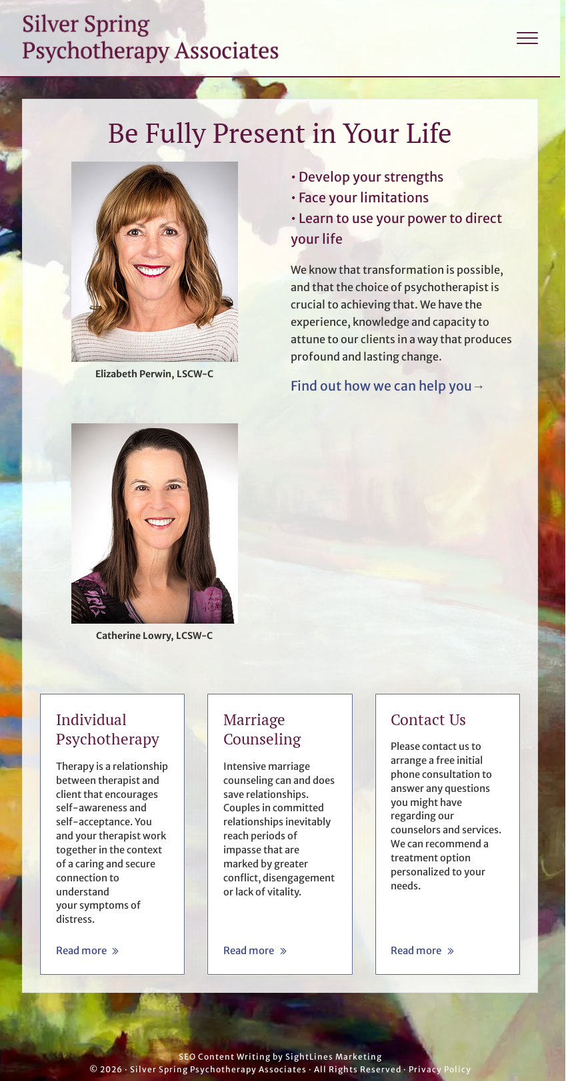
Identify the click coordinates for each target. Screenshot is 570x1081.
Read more (87, 951)
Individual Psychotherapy (107, 729)
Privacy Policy (440, 1069)
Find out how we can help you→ (388, 386)
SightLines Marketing (333, 1057)
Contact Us (428, 720)
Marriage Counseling (262, 729)
